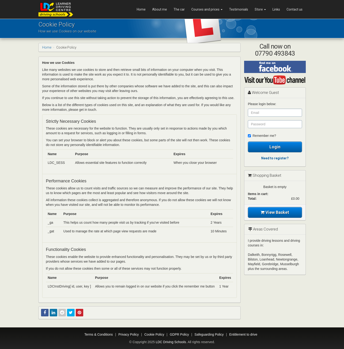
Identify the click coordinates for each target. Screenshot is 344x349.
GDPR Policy (179, 334)
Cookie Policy (154, 334)
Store (260, 9)
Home (141, 9)
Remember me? (262, 136)
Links (276, 9)
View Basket (275, 212)
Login (274, 146)
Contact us (294, 9)
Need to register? (275, 158)
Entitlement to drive (243, 334)
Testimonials (238, 9)
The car (179, 9)
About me (159, 9)
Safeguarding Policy (209, 334)
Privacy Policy (128, 334)
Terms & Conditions (98, 334)
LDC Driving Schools (171, 342)
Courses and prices (207, 9)
